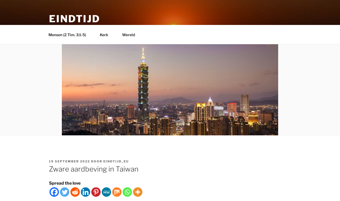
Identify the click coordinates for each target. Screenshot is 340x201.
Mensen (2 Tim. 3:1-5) (69, 34)
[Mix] (117, 192)
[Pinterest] (96, 192)
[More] (137, 192)
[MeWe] (106, 192)
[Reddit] (75, 192)
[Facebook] (54, 192)
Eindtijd (74, 19)
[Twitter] (64, 192)
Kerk (106, 34)
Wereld (131, 34)
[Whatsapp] (127, 192)
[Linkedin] (85, 192)
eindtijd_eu (116, 161)
